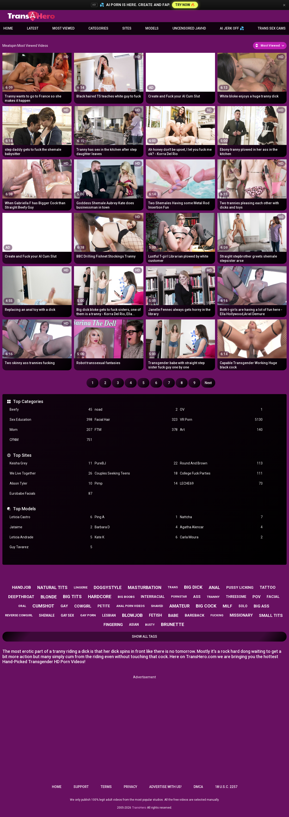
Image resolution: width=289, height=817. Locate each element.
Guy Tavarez (51, 547)
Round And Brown (221, 463)
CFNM (51, 440)
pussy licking (239, 587)
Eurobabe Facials (51, 494)
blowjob (132, 615)
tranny (213, 597)
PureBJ (136, 463)
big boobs (126, 597)
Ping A (136, 517)
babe (173, 615)
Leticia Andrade (51, 537)
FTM (136, 430)
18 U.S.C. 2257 (226, 787)
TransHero (139, 807)
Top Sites (22, 455)
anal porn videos (130, 606)
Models (152, 28)
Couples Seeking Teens (136, 473)
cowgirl (82, 606)
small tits (271, 615)
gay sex (67, 615)
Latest (32, 28)
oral (22, 606)
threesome (236, 597)
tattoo (268, 587)
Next (208, 383)
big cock (206, 606)
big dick (193, 587)
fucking (216, 615)
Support (81, 787)
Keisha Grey (51, 463)
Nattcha (221, 517)
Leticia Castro (51, 517)
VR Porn (221, 420)
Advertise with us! (165, 787)
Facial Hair (136, 420)
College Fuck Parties (221, 473)
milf (227, 606)
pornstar (179, 596)
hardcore (99, 596)
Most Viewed (63, 28)
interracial (153, 597)
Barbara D (136, 527)
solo (243, 606)
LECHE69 (221, 483)
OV (221, 410)
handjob (21, 587)
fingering (113, 624)
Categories (98, 28)
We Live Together (51, 473)
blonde (49, 596)
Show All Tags (144, 636)
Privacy (130, 787)
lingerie (80, 587)
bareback (194, 615)
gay (64, 606)
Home (8, 28)
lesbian (109, 615)
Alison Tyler (51, 483)
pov (256, 597)
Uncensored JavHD (189, 28)
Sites (126, 28)
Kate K (136, 537)
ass (197, 597)
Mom (51, 430)
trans (173, 587)
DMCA (198, 787)
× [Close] (284, 5)
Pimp (136, 483)
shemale (47, 615)
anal (214, 587)
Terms (106, 787)
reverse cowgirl (19, 615)
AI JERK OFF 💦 (232, 28)
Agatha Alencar (221, 527)
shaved (157, 606)
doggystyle (108, 587)
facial (273, 597)
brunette (172, 624)
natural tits (52, 587)
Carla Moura (221, 537)
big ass (261, 606)
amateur (179, 605)
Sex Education (51, 420)
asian (134, 624)
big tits (72, 596)
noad (136, 410)
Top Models (24, 508)
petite (104, 606)
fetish (155, 615)
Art (221, 430)
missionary (241, 615)
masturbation (144, 587)
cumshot (43, 606)
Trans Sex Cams (272, 28)
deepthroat (21, 596)
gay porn (88, 615)
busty (150, 624)
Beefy (51, 410)
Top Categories (28, 401)
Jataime (51, 527)
